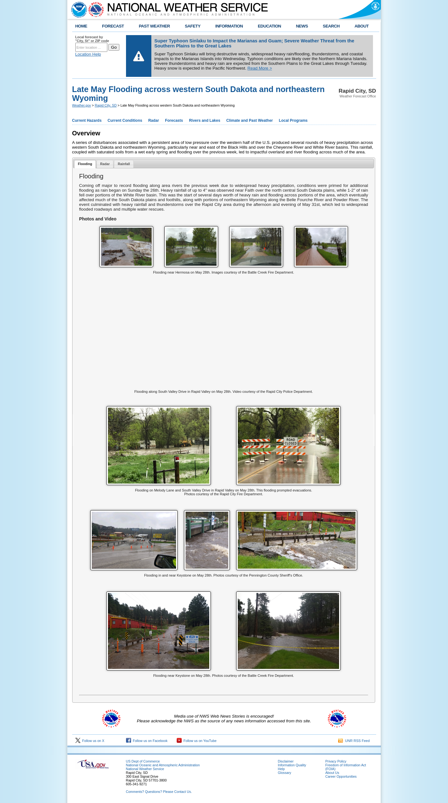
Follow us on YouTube (197, 741)
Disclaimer (286, 761)
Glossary (284, 773)
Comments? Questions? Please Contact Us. (159, 792)
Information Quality (292, 765)
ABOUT (362, 26)
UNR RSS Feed (354, 741)
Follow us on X (89, 741)
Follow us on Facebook (147, 741)
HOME (81, 26)
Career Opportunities (341, 776)
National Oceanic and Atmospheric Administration (163, 765)
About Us (332, 773)
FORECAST (113, 26)
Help (281, 769)
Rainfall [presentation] (124, 164)
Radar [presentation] (105, 164)
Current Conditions (125, 120)
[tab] (85, 164)
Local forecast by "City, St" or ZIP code (92, 39)
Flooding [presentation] (85, 164)
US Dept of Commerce (143, 761)
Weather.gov (81, 105)
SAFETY (192, 26)
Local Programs (293, 120)
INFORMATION (229, 26)
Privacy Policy (335, 761)
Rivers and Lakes (204, 120)
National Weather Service (145, 769)
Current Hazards (87, 120)
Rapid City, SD (106, 105)
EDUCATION (269, 26)
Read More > (260, 68)
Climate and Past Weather (249, 120)
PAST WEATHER (154, 26)
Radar (153, 120)
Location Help (88, 54)
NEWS (302, 26)
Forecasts (174, 120)
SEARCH (331, 26)
